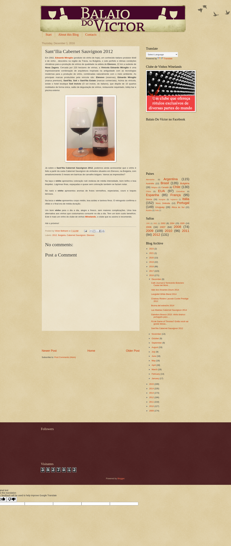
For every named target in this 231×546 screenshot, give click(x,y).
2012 (54, 235)
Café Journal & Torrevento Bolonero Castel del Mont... (167, 284)
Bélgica (154, 187)
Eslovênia (180, 191)
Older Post (133, 350)
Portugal (183, 203)
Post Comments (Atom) (65, 357)
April (154, 365)
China (148, 191)
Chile (176, 187)
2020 (151, 257)
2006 (148, 227)
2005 (182, 223)
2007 (162, 227)
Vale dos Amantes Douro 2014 (165, 290)
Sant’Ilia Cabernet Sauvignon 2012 (167, 328)
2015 (151, 384)
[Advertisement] (90, 340)
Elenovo (90, 235)
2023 (151, 248)
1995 (148, 223)
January (155, 378)
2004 (172, 223)
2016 (151, 275)
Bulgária (62, 235)
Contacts (91, 34)
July (154, 352)
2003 (163, 223)
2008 (177, 227)
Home (91, 350)
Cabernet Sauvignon (76, 235)
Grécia (149, 199)
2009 (149, 231)
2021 (151, 253)
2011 (185, 231)
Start (49, 34)
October (155, 338)
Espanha (152, 195)
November (157, 334)
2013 (151, 393)
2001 (155, 223)
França (175, 195)
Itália (185, 199)
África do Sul (177, 207)
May (154, 360)
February (156, 374)
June (154, 356)
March (155, 369)
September (157, 343)
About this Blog (68, 34)
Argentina (171, 179)
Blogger (120, 478)
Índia (157, 210)
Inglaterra (174, 199)
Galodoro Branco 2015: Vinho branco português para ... (168, 315)
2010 (168, 231)
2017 (151, 271)
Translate (165, 58)
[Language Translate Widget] (162, 54)
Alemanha (150, 180)
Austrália (150, 183)
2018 (151, 266)
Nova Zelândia (163, 203)
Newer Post (49, 350)
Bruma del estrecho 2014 (162, 305)
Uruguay (160, 207)
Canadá (165, 187)
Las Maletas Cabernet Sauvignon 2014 (169, 310)
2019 (151, 262)
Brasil (165, 183)
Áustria (149, 210)
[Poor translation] (12, 499)
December (157, 279)
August (155, 347)
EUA (161, 191)
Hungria (162, 199)
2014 (151, 388)
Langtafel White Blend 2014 (163, 294)
